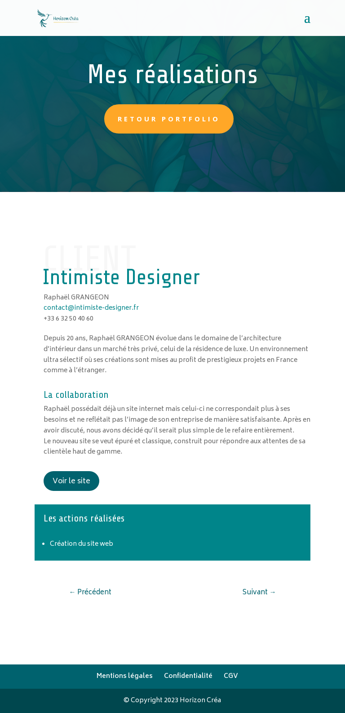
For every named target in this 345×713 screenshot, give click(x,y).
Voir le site (71, 481)
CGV (231, 676)
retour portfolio (169, 118)
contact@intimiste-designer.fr (91, 308)
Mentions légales (125, 676)
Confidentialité (188, 676)
